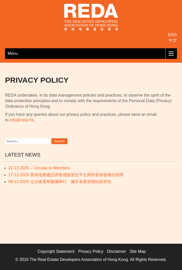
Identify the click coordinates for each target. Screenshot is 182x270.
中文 (173, 40)
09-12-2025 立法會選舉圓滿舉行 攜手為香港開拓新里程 (59, 181)
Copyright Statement (56, 251)
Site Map (138, 251)
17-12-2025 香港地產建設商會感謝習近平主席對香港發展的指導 (65, 175)
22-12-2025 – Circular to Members (39, 168)
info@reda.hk (22, 120)
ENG (172, 35)
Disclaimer (116, 251)
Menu (13, 53)
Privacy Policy (91, 251)
